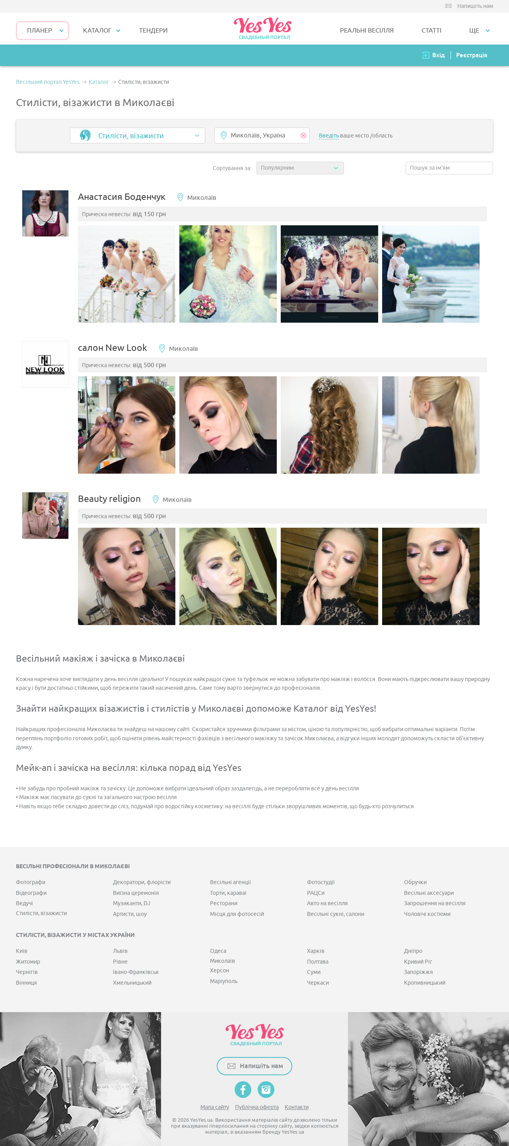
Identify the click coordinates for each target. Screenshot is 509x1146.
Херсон (219, 967)
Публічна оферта (257, 1104)
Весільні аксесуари (429, 890)
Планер (39, 31)
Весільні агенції (230, 879)
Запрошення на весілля (435, 900)
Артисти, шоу (130, 911)
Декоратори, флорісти (142, 879)
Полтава (317, 958)
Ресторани (223, 900)
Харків (315, 948)
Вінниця (26, 979)
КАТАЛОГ (97, 31)
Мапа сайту (214, 1104)
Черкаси (318, 979)
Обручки (415, 879)
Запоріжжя (418, 969)
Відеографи (31, 890)
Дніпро (413, 948)
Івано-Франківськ (136, 969)
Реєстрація (471, 55)
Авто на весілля (327, 900)
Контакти (297, 1104)
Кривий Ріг (418, 958)
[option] (130, 276)
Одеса (218, 948)
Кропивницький (424, 979)
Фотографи (30, 879)
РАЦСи (315, 890)
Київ (21, 948)
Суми (314, 969)
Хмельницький (132, 979)
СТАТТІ (431, 31)
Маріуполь (223, 978)
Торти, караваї (228, 890)
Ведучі (24, 900)
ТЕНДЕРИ (153, 31)
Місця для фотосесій (237, 911)
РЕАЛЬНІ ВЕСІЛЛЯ (367, 31)
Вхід (438, 55)
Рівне (120, 958)
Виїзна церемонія (136, 890)
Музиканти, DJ (131, 900)
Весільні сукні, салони (335, 911)
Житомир (28, 958)
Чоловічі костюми (427, 911)
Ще (474, 31)
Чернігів (27, 969)
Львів (120, 948)
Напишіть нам (475, 6)
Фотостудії (321, 879)
